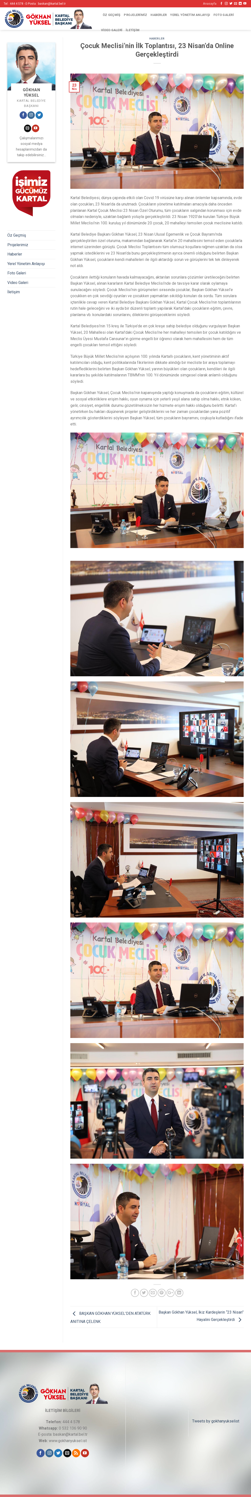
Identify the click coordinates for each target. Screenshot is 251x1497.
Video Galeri (111, 30)
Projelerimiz (135, 15)
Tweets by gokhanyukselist (215, 1421)
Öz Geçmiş (111, 15)
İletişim (132, 30)
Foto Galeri (223, 15)
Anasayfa (209, 3)
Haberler (159, 15)
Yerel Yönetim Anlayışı (190, 15)
